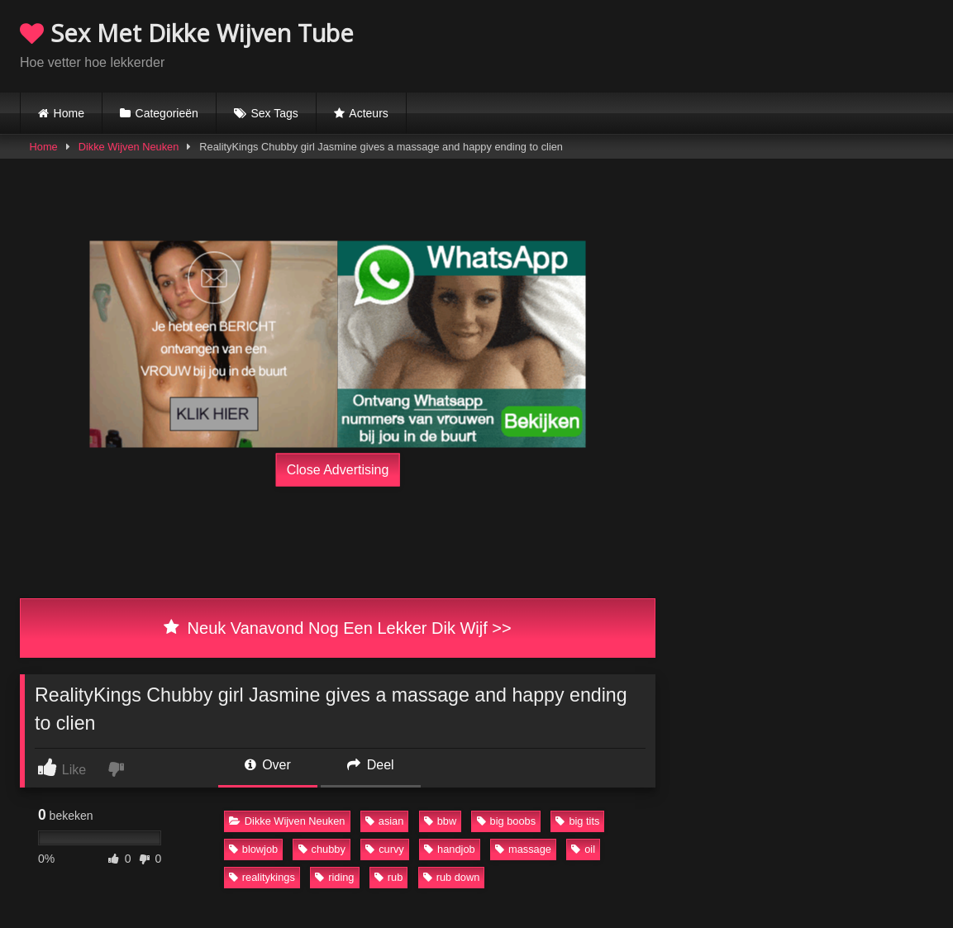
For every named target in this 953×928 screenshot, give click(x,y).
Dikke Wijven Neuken (129, 146)
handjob (449, 849)
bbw (440, 821)
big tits (577, 821)
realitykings (262, 877)
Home (69, 113)
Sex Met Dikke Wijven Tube (187, 33)
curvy (384, 849)
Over (268, 765)
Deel (370, 765)
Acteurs (368, 113)
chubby (321, 849)
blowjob (253, 849)
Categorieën (167, 113)
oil (583, 849)
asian (384, 821)
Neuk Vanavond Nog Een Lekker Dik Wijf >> (337, 628)
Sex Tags (274, 113)
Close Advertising (338, 470)
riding (334, 877)
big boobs (506, 821)
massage (523, 849)
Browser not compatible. (739, 44)
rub (388, 877)
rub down (451, 877)
